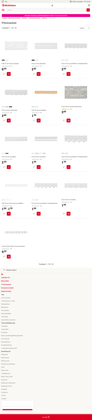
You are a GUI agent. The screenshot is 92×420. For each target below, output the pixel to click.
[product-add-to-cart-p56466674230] (68, 74)
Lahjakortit (5, 277)
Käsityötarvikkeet (34, 18)
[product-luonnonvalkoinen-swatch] (3, 106)
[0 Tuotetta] (89, 5)
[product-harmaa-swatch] (44, 153)
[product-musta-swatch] (3, 60)
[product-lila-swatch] (36, 153)
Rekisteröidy (6, 291)
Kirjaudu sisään (7, 288)
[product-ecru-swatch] (66, 60)
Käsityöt (24, 18)
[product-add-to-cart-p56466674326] (9, 167)
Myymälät (5, 281)
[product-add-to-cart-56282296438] (9, 74)
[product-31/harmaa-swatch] (3, 199)
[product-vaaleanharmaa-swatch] (6, 106)
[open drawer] (3, 10)
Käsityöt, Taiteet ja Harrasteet (11, 18)
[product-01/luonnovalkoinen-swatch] (10, 199)
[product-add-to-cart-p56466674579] (68, 167)
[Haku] (88, 10)
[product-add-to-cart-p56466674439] (39, 167)
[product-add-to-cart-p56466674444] (68, 214)
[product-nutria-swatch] (36, 106)
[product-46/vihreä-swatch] (6, 199)
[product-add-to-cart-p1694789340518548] (9, 256)
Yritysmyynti (6, 284)
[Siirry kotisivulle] (9, 5)
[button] (52, 5)
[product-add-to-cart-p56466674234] (68, 120)
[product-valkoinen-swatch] (6, 60)
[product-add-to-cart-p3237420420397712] (9, 214)
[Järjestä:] (84, 28)
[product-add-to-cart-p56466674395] (39, 74)
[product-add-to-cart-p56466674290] (39, 214)
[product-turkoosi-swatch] (33, 106)
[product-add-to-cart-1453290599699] (39, 120)
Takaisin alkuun (9, 270)
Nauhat (44, 18)
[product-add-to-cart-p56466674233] (9, 120)
